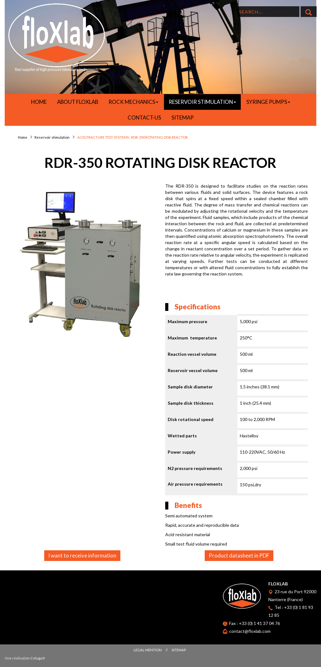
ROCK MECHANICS (133, 102)
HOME (39, 102)
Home (22, 137)
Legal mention (148, 650)
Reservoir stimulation (52, 137)
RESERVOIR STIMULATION (202, 102)
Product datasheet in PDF (239, 555)
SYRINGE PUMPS (268, 102)
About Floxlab (77, 102)
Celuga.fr (37, 658)
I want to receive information (82, 555)
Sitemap (182, 117)
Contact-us (144, 117)
